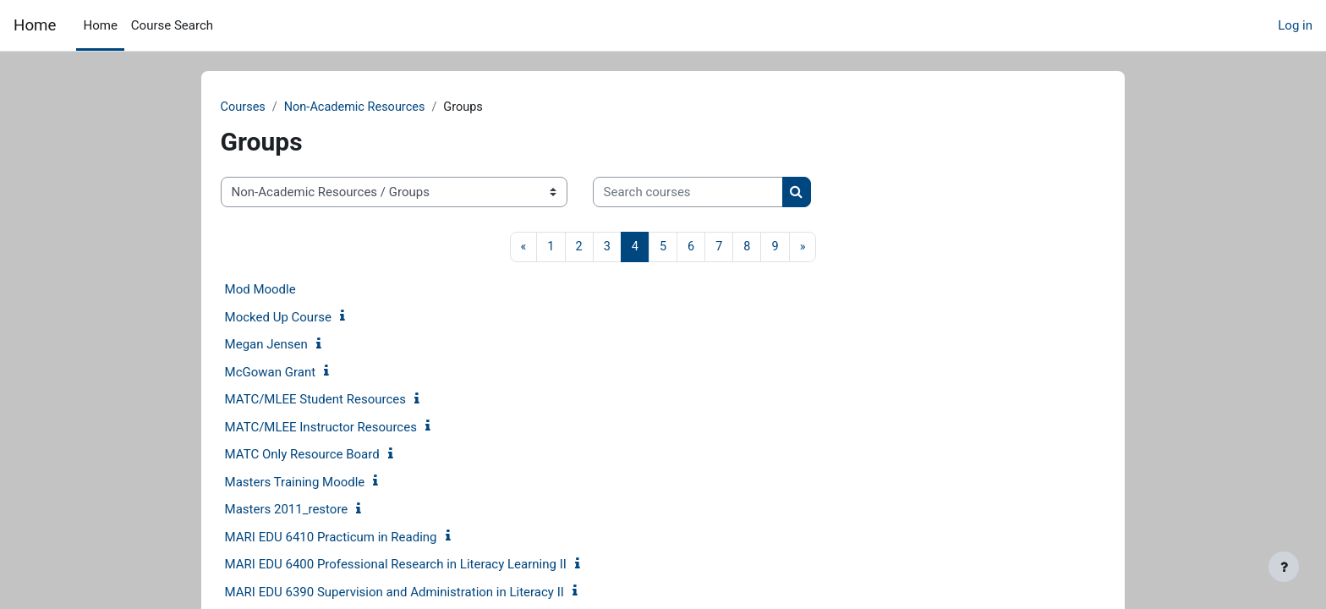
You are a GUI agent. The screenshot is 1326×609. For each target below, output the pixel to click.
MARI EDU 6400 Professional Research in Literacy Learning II (422, 565)
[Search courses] (714, 193)
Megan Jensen (292, 346)
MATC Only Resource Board (328, 456)
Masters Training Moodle (321, 483)
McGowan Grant (296, 373)
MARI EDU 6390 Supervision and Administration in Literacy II (420, 593)
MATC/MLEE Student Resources (341, 401)
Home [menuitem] (100, 25)
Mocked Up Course (304, 318)
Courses (270, 107)
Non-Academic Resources (385, 107)
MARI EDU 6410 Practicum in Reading (357, 538)
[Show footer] (1283, 566)
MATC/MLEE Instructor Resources (347, 428)
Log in (1295, 25)
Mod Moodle (286, 291)
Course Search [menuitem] (172, 25)
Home (35, 25)
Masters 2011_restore (313, 510)
